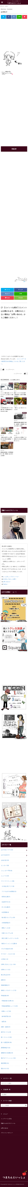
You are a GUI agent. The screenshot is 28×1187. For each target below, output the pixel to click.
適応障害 (5, 1063)
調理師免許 (5, 1047)
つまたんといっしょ (12, 1184)
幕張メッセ (6, 928)
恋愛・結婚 (5, 1027)
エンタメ (5, 865)
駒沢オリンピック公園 (9, 943)
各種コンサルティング (8, 990)
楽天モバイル (6, 1032)
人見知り (4, 959)
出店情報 (5, 912)
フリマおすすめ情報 (9, 891)
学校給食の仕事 (8, 1001)
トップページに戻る (6, 1118)
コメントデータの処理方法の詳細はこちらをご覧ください (13, 361)
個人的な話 (5, 975)
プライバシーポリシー (7, 1132)
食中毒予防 (6, 1016)
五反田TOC (6, 902)
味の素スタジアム (8, 917)
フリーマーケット (7, 881)
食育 (4, 1021)
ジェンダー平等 (6, 870)
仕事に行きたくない (8, 964)
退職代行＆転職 (7, 1053)
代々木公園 (6, 907)
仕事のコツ (5, 969)
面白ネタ (5, 1068)
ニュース (5, 876)
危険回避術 (5, 985)
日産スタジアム (7, 933)
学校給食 (5, 995)
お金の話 (5, 860)
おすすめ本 (5, 855)
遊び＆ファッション (8, 1058)
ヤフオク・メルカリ (8, 954)
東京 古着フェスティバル (10, 938)
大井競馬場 (6, 922)
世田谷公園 (6, 896)
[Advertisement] (14, 35)
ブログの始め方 (7, 949)
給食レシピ (6, 1011)
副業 (3, 980)
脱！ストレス (6, 1037)
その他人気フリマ (8, 886)
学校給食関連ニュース (10, 1006)
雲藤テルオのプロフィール (8, 1123)
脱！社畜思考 (6, 1042)
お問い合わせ (4, 1128)
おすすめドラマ (7, 850)
